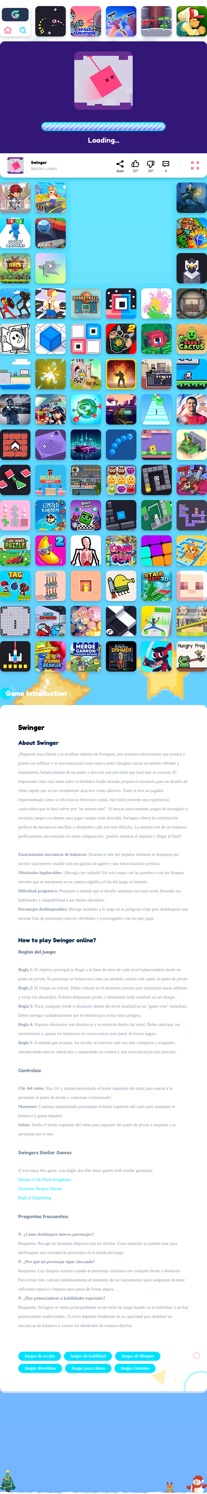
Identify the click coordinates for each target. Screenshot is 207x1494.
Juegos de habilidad (88, 1356)
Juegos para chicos (88, 1368)
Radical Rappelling (34, 1198)
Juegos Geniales (135, 1368)
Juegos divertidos (40, 1368)
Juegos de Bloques (137, 1356)
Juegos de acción (39, 1356)
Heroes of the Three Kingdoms (44, 1179)
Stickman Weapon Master (40, 1189)
